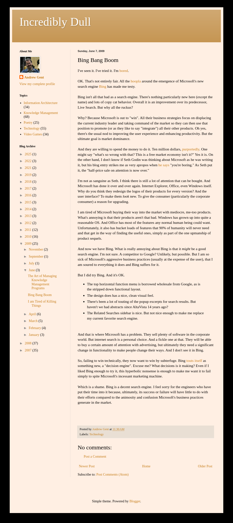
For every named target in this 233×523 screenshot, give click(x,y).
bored (123, 71)
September (36, 256)
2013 (29, 216)
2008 (29, 343)
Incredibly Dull (55, 21)
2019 (29, 175)
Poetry (28, 122)
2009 (29, 243)
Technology (96, 434)
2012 (29, 223)
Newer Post (87, 466)
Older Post (205, 466)
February (35, 328)
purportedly (190, 149)
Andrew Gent (34, 77)
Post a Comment (95, 456)
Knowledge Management (41, 113)
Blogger (134, 501)
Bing (102, 86)
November (36, 249)
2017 (29, 188)
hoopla (136, 81)
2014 (29, 209)
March (33, 321)
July (32, 263)
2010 (29, 236)
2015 (29, 202)
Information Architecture (41, 103)
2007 (29, 350)
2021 (29, 168)
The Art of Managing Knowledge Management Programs (42, 282)
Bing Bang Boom (40, 295)
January (34, 335)
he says (163, 165)
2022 (29, 161)
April (33, 314)
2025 (29, 154)
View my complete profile (37, 84)
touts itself (194, 360)
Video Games (33, 134)
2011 (28, 230)
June (32, 270)
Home (146, 466)
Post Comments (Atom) (112, 474)
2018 (29, 181)
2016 (29, 195)
